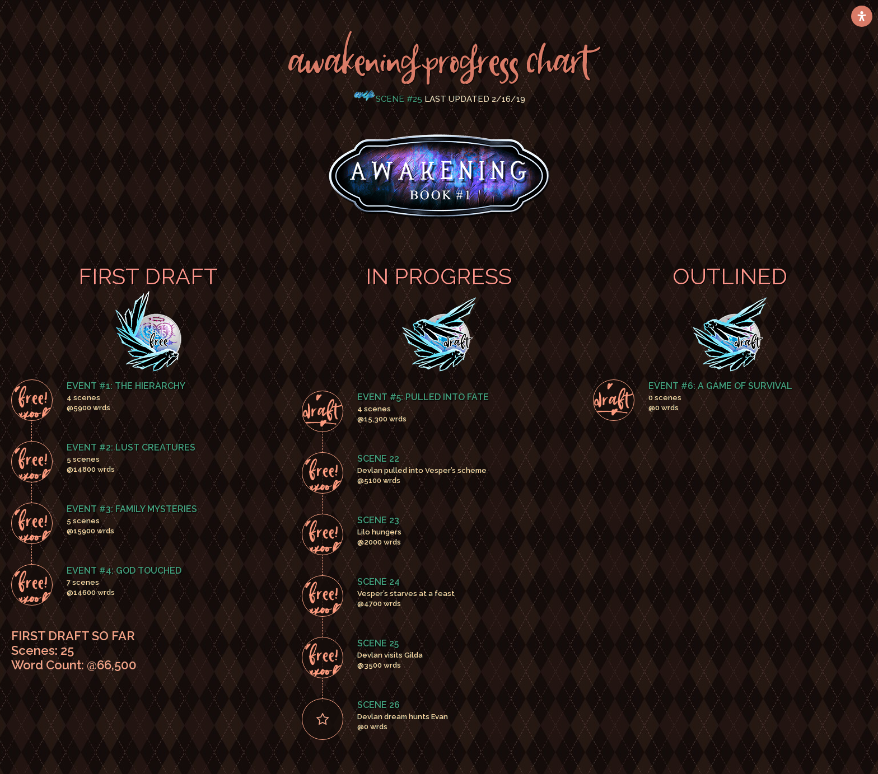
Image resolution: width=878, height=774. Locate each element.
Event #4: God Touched (124, 570)
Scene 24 (378, 581)
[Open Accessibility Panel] (861, 16)
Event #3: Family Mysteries (132, 509)
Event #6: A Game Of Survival (720, 386)
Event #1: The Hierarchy (126, 386)
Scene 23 (378, 520)
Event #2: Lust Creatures (131, 447)
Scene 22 (378, 458)
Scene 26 (378, 705)
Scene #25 (399, 99)
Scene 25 (378, 643)
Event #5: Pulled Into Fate (423, 397)
